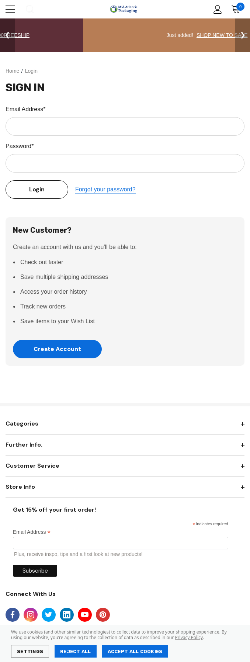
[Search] (29, 9)
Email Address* (26, 109)
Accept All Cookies (135, 651)
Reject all (75, 651)
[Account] (216, 9)
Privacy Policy (188, 637)
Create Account (57, 349)
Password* (20, 146)
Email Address (32, 532)
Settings (30, 651)
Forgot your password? (105, 189)
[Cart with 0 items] (237, 9)
